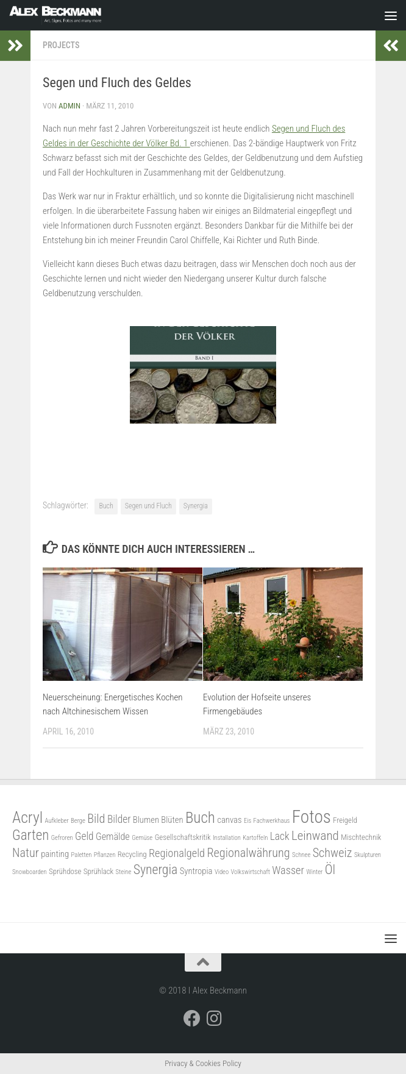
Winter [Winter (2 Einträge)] (314, 872)
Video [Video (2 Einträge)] (222, 872)
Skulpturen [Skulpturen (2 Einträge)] (367, 855)
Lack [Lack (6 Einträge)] (280, 836)
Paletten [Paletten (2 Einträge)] (81, 855)
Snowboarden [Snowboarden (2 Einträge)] (29, 872)
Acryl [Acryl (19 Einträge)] (27, 817)
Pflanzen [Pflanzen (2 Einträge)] (105, 855)
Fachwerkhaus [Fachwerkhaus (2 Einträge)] (272, 821)
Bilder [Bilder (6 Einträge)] (119, 819)
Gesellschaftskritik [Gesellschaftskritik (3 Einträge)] (183, 837)
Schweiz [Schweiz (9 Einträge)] (332, 852)
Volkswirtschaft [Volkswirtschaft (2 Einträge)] (250, 872)
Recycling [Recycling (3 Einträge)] (132, 854)
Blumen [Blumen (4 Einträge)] (146, 819)
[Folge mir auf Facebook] (192, 1018)
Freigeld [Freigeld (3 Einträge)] (345, 820)
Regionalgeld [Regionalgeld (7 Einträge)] (177, 853)
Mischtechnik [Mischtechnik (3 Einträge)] (361, 837)
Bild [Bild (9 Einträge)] (96, 818)
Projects (61, 45)
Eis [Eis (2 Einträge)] (247, 821)
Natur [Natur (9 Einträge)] (25, 852)
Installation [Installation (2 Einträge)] (227, 838)
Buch (106, 506)
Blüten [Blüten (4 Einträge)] (172, 819)
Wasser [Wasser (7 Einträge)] (288, 870)
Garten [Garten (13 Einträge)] (30, 835)
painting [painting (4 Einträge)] (55, 853)
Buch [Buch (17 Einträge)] (200, 818)
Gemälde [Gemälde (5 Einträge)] (113, 836)
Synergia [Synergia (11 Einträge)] (156, 869)
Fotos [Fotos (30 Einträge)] (311, 816)
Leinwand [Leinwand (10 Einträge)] (315, 835)
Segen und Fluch (148, 506)
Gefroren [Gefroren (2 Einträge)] (62, 838)
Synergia (195, 506)
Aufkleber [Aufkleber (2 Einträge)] (57, 821)
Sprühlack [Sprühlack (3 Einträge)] (98, 871)
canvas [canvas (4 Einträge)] (229, 819)
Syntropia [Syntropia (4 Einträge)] (196, 871)
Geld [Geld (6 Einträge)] (84, 836)
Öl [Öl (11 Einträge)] (330, 869)
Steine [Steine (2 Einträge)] (124, 872)
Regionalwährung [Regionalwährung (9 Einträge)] (248, 852)
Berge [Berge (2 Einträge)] (78, 821)
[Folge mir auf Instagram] (214, 1018)
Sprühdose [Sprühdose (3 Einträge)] (65, 871)
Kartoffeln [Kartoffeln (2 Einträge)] (255, 838)
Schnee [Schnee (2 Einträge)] (301, 855)
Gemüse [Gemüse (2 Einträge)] (142, 838)
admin (69, 105)
